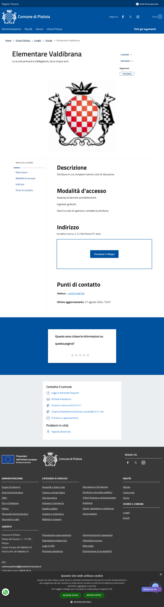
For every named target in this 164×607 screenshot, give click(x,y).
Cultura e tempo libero (53, 492)
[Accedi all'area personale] (147, 3)
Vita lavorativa (49, 498)
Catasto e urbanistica (53, 514)
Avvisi (126, 498)
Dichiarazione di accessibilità (97, 551)
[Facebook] (117, 16)
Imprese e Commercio (53, 503)
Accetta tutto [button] (70, 595)
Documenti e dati (10, 519)
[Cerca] (158, 16)
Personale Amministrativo (15, 514)
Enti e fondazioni (10, 503)
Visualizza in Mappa (104, 254)
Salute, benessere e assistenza (98, 508)
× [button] (161, 574)
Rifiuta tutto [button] (94, 595)
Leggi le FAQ (48, 546)
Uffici (4, 498)
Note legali (88, 546)
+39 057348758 (76, 293)
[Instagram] (132, 16)
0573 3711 (25, 570)
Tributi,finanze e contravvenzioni (99, 497)
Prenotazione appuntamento (56, 535)
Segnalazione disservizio (54, 540)
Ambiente (88, 503)
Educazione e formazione (95, 487)
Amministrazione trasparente (98, 535)
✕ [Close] (159, 589)
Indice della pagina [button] (24, 162)
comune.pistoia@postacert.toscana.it (21, 566)
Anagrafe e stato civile (53, 487)
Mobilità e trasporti (52, 519)
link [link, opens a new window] (110, 589)
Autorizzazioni (90, 514)
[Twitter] (125, 16)
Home (8, 40)
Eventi (126, 518)
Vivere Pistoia (23, 40)
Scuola (48, 40)
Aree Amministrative (12, 492)
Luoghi (37, 40)
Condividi (127, 55)
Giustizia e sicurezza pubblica (97, 492)
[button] (82, 601)
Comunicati (129, 492)
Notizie (126, 487)
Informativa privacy (92, 540)
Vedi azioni (127, 61)
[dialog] (82, 589)
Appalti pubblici (50, 508)
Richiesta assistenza (52, 551)
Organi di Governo (11, 487)
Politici (5, 508)
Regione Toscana (10, 4)
